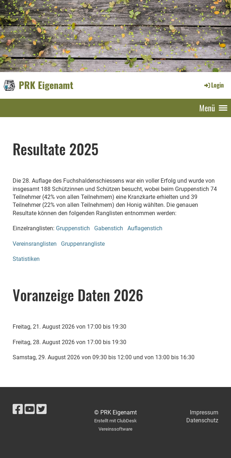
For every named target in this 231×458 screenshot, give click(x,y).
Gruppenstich (73, 228)
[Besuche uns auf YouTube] (30, 409)
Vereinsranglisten (35, 243)
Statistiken (26, 258)
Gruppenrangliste (83, 243)
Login (213, 85)
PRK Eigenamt (46, 85)
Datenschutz (202, 420)
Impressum (204, 412)
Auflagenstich (144, 228)
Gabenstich (108, 228)
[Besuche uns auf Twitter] (41, 409)
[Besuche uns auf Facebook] (18, 409)
